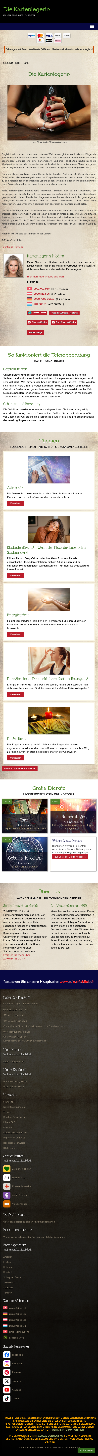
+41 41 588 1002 (16, 1015)
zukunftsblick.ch (17, 1308)
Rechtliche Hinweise (12, 247)
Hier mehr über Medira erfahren (45, 276)
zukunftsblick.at (17, 1320)
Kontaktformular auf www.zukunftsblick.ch (25, 1041)
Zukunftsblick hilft (21, 1169)
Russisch (7, 1272)
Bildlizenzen (9, 1148)
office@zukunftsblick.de (18, 1032)
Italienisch (8, 1267)
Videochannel (19, 1204)
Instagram (17, 1363)
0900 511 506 (42, 293)
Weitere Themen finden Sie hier (19, 768)
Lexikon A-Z (18, 1177)
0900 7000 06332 (44, 298)
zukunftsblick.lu (17, 1326)
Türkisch (7, 1293)
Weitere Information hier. (68, 1430)
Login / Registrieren (13, 1061)
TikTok (15, 1398)
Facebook (17, 1355)
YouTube (16, 1390)
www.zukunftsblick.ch (77, 982)
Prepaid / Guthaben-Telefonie (64, 313)
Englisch (7, 1262)
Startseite (8, 1102)
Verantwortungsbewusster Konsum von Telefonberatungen (34, 1237)
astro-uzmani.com (19, 1332)
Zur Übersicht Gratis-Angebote (70, 857)
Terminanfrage (35, 332)
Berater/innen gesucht (15, 1081)
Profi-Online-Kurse (13, 1086)
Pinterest (17, 1372)
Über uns (8, 1127)
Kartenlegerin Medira (14, 1107)
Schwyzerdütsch (12, 1277)
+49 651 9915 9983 (17, 1021)
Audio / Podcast (20, 1195)
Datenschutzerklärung (15, 1132)
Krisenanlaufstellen (22, 1186)
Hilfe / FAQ (9, 1122)
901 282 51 (40, 304)
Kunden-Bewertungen (15, 1117)
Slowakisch (9, 1282)
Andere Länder (39, 313)
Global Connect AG (50, 1435)
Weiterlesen (15, 503)
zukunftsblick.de (17, 1314)
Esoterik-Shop (16, 1338)
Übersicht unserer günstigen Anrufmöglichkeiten (29, 1222)
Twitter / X (17, 1381)
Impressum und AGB (14, 1138)
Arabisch (7, 1257)
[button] (92, 26)
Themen (7, 1112)
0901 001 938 (42, 288)
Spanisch (8, 1287)
